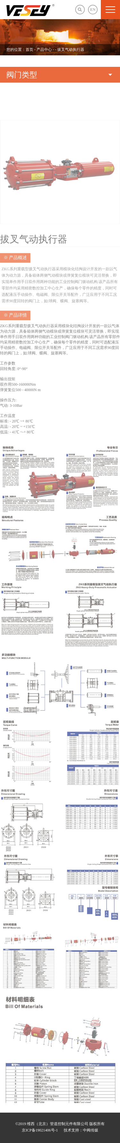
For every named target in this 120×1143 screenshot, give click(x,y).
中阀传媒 (90, 1130)
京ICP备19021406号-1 (40, 1130)
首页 (29, 49)
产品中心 (44, 49)
